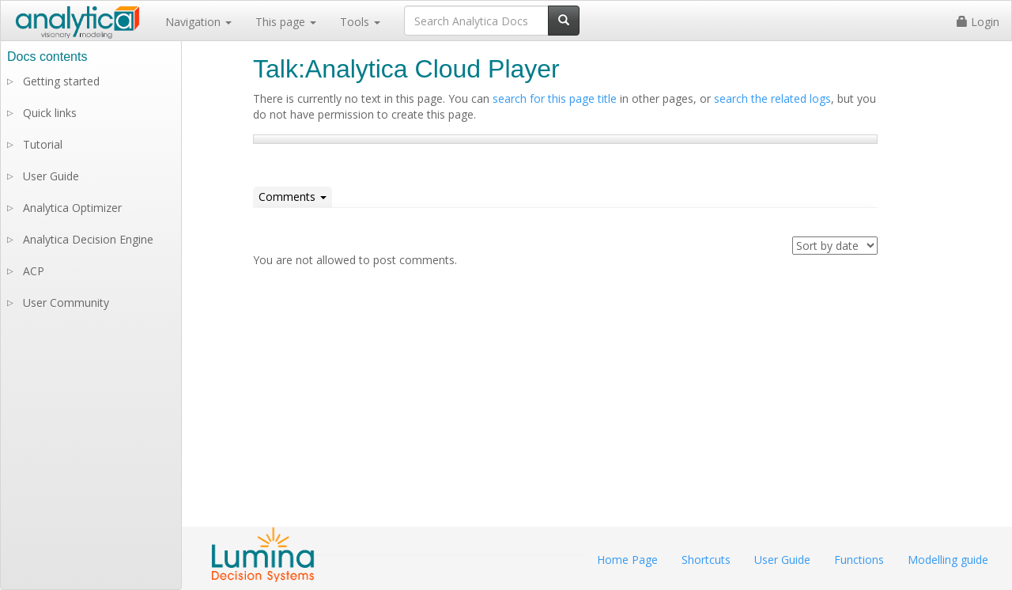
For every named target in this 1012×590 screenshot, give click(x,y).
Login (978, 21)
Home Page (627, 559)
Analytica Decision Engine (88, 239)
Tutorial (42, 144)
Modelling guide (948, 559)
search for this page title (555, 98)
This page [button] (285, 21)
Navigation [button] (198, 21)
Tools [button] (360, 21)
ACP (33, 270)
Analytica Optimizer (72, 207)
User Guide (51, 175)
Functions (859, 559)
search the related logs (772, 98)
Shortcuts (706, 559)
